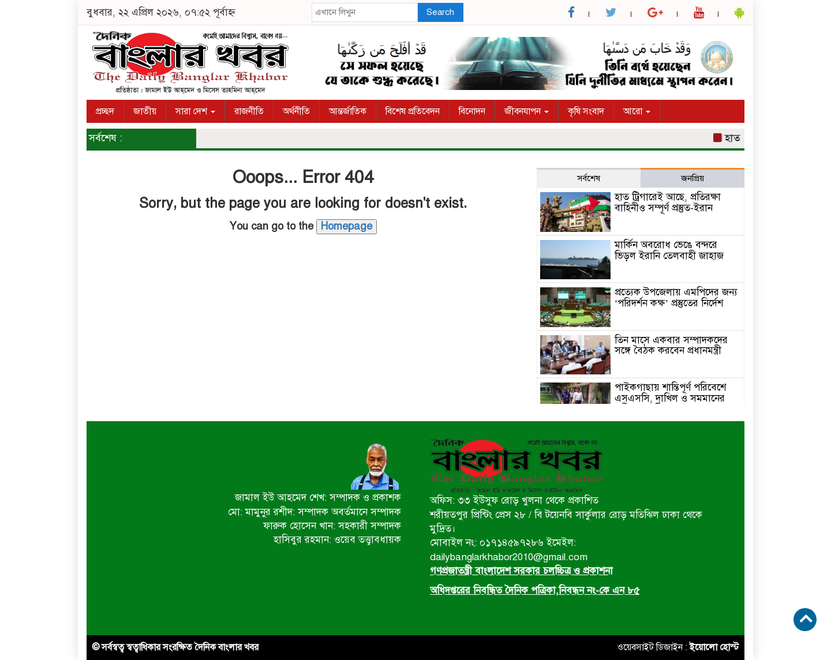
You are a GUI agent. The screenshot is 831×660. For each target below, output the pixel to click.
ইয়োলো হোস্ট (714, 647)
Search (440, 12)
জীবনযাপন (526, 111)
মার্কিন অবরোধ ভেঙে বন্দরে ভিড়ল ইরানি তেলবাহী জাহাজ (669, 250)
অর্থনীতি (296, 111)
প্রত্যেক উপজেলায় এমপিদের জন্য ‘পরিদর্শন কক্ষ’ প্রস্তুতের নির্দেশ (676, 297)
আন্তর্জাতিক (347, 111)
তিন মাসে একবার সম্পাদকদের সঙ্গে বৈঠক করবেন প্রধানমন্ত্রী (671, 345)
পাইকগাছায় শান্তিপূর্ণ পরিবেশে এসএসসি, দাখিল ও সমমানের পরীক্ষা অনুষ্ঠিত (670, 398)
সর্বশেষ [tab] (588, 178)
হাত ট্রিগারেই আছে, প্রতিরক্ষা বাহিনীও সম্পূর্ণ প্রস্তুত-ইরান (668, 202)
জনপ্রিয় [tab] (692, 178)
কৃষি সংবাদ (586, 111)
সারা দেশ (195, 111)
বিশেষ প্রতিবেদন (412, 111)
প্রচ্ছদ (105, 111)
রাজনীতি (249, 111)
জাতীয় (144, 111)
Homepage (346, 226)
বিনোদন (472, 111)
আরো (636, 111)
